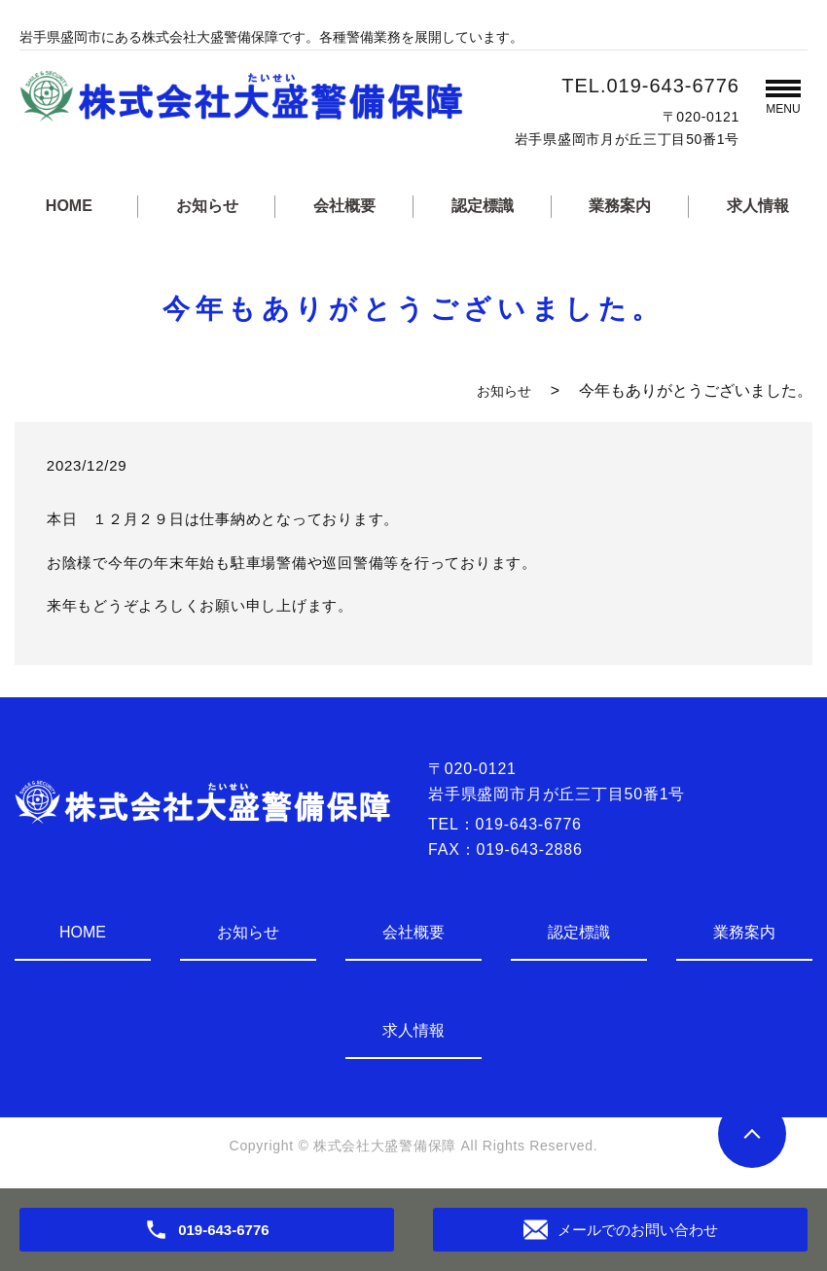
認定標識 (482, 205)
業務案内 (620, 205)
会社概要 (344, 205)
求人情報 (758, 205)
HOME (69, 205)
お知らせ (207, 205)
